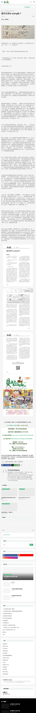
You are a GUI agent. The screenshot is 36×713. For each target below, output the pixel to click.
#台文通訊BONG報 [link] (11, 425)
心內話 (4, 662)
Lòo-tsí (13, 582)
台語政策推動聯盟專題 (7, 655)
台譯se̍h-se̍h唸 (6, 657)
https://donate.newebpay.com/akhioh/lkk (21, 438)
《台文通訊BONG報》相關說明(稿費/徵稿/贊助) (12, 611)
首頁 (2, 10)
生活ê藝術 (5, 667)
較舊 (33, 530)
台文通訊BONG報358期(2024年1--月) (8, 498)
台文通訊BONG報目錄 (7, 615)
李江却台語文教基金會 (13, 470)
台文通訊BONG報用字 (7, 613)
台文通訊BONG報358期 (9, 10)
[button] (2, 2)
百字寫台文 (5, 669)
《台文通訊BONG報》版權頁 (9, 608)
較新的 (3, 530)
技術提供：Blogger (7, 679)
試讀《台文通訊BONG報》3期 (9, 629)
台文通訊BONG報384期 (15, 704)
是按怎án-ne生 (6, 664)
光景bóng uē (5, 646)
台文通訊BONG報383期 (16, 595)
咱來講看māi (5, 660)
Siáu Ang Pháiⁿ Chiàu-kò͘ (24, 497)
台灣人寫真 (5, 648)
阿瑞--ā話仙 (5, 671)
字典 (3, 634)
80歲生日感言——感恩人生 (7, 512)
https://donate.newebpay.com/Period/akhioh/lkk (22, 435)
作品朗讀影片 (5, 620)
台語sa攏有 (5, 653)
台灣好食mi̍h (5, 650)
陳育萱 (15, 461)
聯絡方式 (4, 632)
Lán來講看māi (20, 461)
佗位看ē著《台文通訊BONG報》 (9, 625)
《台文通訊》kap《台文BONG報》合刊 (11, 627)
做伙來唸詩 (5, 643)
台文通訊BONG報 (6, 534)
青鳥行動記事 (5, 674)
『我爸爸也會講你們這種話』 (17, 588)
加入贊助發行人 (29, 7)
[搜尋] (16, 545)
